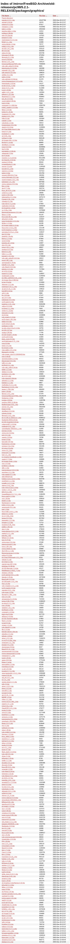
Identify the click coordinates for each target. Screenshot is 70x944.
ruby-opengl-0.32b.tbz (9, 378)
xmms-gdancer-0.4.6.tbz (10, 798)
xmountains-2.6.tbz (8, 846)
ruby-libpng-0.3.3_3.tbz (9, 776)
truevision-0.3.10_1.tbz (9, 857)
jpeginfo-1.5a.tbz (7, 236)
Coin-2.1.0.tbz (6, 852)
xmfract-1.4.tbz (7, 138)
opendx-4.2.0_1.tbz (8, 20)
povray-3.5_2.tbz (7, 407)
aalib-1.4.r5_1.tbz (8, 92)
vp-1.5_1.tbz (6, 680)
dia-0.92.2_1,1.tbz (8, 551)
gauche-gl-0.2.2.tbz (8, 804)
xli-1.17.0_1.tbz (7, 911)
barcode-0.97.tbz (7, 442)
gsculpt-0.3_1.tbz (7, 169)
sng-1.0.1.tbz (6, 597)
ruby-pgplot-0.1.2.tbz (9, 474)
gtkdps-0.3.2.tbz (7, 372)
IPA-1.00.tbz (6, 841)
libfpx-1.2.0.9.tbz (7, 887)
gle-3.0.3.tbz (6, 234)
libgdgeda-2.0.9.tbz (8, 826)
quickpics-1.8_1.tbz (8, 374)
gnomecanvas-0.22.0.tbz (10, 651)
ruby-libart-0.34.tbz (8, 771)
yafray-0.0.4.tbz (7, 306)
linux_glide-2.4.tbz (8, 736)
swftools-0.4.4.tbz (8, 728)
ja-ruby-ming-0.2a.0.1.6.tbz (11, 328)
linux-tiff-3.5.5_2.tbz (8, 767)
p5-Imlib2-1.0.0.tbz (8, 806)
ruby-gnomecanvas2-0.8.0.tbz (12, 837)
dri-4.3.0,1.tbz (6, 376)
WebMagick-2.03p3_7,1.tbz (11, 570)
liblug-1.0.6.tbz (7, 110)
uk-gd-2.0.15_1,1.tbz (9, 289)
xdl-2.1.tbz (5, 293)
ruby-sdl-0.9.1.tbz (8, 754)
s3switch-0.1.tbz (7, 201)
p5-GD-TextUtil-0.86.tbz (10, 618)
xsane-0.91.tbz (7, 675)
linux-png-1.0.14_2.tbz (9, 228)
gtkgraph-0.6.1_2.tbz (9, 791)
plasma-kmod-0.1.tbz (9, 544)
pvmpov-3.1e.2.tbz (8, 446)
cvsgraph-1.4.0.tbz (8, 612)
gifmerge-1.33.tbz (8, 758)
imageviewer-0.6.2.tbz (9, 125)
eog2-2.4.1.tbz (6, 345)
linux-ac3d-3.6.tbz (8, 833)
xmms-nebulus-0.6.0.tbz (10, 184)
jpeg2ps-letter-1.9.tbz (9, 31)
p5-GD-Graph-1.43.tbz (9, 335)
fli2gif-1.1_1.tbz (7, 42)
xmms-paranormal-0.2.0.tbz (11, 653)
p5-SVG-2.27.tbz (7, 778)
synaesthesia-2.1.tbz (9, 164)
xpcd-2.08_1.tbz (7, 260)
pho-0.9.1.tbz (6, 245)
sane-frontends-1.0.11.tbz (10, 221)
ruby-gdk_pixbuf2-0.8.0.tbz (11, 258)
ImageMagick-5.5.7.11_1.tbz (11, 494)
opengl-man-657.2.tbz (9, 564)
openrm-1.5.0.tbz (7, 171)
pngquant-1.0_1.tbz (8, 642)
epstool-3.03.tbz (7, 162)
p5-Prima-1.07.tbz (8, 891)
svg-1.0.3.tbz (6, 463)
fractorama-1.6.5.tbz (8, 444)
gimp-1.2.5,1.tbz (7, 638)
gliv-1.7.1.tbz (6, 850)
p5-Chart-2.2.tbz (7, 562)
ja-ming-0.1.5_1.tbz (8, 603)
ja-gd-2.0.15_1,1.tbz (8, 85)
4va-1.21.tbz (6, 583)
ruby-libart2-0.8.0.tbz (9, 267)
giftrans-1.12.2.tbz (8, 94)
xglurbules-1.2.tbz (8, 789)
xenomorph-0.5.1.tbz (9, 507)
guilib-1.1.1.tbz (7, 760)
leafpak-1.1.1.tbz (7, 383)
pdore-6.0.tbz (6, 53)
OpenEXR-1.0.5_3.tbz (9, 708)
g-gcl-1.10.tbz (6, 90)
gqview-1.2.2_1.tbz (8, 865)
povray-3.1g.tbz (7, 166)
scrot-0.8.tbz (6, 241)
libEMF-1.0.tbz (7, 697)
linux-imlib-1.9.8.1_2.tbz (10, 511)
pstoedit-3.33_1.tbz (8, 70)
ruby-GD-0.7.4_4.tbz (9, 203)
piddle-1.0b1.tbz (7, 527)
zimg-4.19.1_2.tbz (8, 247)
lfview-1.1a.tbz (6, 662)
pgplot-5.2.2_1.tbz (8, 533)
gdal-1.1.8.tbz (6, 29)
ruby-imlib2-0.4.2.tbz (9, 732)
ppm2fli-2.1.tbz (7, 690)
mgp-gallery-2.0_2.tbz (9, 350)
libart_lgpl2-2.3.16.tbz (9, 752)
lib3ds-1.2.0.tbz (7, 223)
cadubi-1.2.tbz (6, 120)
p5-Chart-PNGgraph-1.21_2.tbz (12, 557)
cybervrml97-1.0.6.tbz (9, 424)
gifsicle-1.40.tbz (7, 636)
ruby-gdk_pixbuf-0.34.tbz (10, 66)
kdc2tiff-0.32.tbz (7, 291)
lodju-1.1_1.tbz (7, 254)
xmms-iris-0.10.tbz (8, 433)
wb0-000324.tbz (7, 476)
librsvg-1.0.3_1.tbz (8, 393)
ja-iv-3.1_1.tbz (6, 747)
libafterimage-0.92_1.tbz (10, 404)
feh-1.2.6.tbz (6, 854)
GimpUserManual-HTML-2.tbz (12, 396)
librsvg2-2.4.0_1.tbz (8, 415)
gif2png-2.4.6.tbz (7, 616)
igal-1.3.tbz (5, 509)
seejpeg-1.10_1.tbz (8, 607)
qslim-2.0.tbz (6, 77)
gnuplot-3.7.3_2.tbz (8, 671)
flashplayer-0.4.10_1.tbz (10, 387)
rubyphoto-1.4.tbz (8, 123)
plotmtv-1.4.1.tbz (7, 269)
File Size (42, 15)
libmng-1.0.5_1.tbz (8, 61)
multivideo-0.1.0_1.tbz (9, 385)
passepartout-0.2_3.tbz (9, 719)
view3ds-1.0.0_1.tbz (8, 780)
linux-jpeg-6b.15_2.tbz (9, 217)
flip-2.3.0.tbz (6, 629)
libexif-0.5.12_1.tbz (8, 649)
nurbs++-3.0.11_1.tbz (9, 490)
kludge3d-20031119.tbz (10, 420)
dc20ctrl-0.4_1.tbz (8, 365)
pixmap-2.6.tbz (7, 431)
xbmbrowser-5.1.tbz (8, 920)
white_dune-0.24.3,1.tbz (10, 874)
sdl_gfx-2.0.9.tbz (7, 99)
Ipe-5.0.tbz (5, 149)
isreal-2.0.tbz (6, 439)
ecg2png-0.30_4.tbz (8, 525)
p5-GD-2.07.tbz (7, 330)
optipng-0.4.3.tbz (7, 24)
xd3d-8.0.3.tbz (6, 793)
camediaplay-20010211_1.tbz (12, 428)
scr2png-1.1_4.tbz (8, 308)
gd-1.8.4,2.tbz (6, 297)
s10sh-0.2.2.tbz (7, 193)
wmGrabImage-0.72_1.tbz (10, 341)
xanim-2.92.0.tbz (7, 195)
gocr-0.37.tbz (6, 540)
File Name (5, 15)
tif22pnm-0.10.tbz (8, 863)
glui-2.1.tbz (5, 529)
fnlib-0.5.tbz (6, 118)
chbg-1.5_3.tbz (7, 699)
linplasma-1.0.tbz (7, 398)
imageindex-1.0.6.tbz (9, 839)
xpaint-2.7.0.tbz (7, 459)
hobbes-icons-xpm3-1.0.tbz (11, 479)
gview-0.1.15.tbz (7, 112)
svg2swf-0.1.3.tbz (8, 896)
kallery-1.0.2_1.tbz (8, 931)
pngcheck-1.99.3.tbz (8, 721)
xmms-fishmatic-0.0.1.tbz (10, 177)
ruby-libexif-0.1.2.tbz (8, 627)
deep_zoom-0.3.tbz (8, 339)
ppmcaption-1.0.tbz (8, 664)
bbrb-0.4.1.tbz (6, 252)
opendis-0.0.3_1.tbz (8, 590)
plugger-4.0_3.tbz (8, 645)
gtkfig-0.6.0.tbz (7, 321)
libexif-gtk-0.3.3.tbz (8, 579)
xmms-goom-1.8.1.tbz (9, 898)
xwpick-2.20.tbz (7, 437)
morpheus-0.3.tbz (8, 666)
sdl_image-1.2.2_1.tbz (9, 822)
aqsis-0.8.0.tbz (7, 660)
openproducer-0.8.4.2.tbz (10, 470)
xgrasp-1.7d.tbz (7, 867)
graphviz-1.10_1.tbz (8, 304)
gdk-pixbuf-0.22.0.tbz (9, 72)
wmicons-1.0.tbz (7, 717)
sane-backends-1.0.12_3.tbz (11, 673)
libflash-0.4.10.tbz (8, 538)
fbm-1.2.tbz (5, 186)
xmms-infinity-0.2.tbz (9, 549)
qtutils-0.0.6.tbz (7, 745)
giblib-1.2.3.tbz (7, 369)
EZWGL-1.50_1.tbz (8, 909)
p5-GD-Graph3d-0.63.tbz (10, 422)
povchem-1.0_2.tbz (8, 472)
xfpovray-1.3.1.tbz (8, 284)
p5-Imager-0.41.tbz (8, 913)
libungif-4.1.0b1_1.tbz (9, 594)
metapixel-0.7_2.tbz (8, 656)
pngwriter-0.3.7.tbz (8, 907)
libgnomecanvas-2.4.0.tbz (10, 553)
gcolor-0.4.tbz (6, 710)
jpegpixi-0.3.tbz (7, 37)
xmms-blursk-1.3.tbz (8, 44)
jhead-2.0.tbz (6, 409)
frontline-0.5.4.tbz (8, 924)
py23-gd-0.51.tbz (7, 902)
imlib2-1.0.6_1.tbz (8, 46)
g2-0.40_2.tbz (6, 136)
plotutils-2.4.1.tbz (7, 634)
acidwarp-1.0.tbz (7, 326)
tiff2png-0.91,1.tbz (8, 802)
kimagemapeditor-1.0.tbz (10, 933)
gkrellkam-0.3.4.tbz (8, 411)
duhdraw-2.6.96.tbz (8, 566)
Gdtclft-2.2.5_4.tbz (8, 265)
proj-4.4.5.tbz (6, 817)
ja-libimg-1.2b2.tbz (8, 466)
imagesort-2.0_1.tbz (8, 114)
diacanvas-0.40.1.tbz (9, 876)
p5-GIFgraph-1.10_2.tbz (10, 581)
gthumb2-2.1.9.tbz (8, 885)
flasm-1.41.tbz (6, 621)
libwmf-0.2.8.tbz (7, 848)
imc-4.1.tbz (5, 725)
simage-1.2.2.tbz (7, 522)
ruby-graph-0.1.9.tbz (8, 317)
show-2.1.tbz (6, 756)
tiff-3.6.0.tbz (6, 51)
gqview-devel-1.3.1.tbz (9, 682)
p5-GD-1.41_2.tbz (8, 48)
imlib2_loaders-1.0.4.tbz (10, 107)
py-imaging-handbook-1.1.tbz (11, 457)
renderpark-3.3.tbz (8, 276)
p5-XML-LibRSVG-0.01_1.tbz (12, 278)
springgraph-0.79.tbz (9, 262)
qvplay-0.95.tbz (7, 332)
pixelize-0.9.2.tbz (7, 249)
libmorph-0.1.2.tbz (8, 57)
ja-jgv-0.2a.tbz (6, 282)
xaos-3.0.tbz (6, 889)
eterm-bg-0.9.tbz (7, 614)
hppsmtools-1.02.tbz (8, 83)
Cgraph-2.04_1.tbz (8, 199)
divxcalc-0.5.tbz (7, 765)
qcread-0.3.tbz (6, 693)
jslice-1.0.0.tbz (6, 743)
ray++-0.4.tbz (6, 808)
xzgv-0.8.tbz (6, 343)
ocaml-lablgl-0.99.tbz (9, 101)
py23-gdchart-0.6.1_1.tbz (10, 575)
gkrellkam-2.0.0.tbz (8, 145)
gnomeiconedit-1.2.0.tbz (10, 359)
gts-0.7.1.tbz (6, 188)
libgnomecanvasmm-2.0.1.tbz (12, 212)
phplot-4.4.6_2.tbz (8, 116)
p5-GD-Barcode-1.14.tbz (10, 568)
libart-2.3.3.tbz (6, 915)
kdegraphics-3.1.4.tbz (9, 197)
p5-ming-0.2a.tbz (7, 448)
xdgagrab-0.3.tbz (7, 153)
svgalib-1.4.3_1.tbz (8, 483)
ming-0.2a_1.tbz (7, 706)
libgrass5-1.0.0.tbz (8, 352)
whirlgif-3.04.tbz (7, 22)
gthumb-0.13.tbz (7, 219)
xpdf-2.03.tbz (6, 872)
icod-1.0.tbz (6, 103)
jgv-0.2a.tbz (6, 155)
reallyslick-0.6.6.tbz (8, 206)
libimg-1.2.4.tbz (7, 238)
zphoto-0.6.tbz (6, 413)
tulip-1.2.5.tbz (6, 861)
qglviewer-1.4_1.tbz (8, 182)
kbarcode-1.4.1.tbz (8, 937)
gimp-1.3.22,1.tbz (8, 686)
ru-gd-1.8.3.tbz (7, 669)
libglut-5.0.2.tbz (7, 870)
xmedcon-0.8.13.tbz (8, 813)
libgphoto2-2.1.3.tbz (8, 96)
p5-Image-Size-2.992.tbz (10, 280)
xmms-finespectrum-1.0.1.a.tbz (12, 81)
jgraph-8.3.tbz (6, 878)
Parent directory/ (7, 18)
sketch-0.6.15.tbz (7, 127)
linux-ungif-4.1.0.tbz (8, 496)
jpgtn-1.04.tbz (6, 391)
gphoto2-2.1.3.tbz (8, 380)
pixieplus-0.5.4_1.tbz (9, 935)
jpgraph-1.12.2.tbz (8, 256)
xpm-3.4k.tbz (6, 356)
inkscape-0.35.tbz (8, 55)
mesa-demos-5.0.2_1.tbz (10, 531)
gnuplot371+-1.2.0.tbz (9, 782)
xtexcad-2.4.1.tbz (7, 313)
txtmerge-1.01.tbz (8, 774)
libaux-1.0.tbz (6, 214)
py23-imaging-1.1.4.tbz (9, 230)
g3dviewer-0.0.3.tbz (8, 300)
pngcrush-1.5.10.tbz (8, 452)
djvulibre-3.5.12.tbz (8, 763)
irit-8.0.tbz (5, 315)
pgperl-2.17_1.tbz (8, 704)
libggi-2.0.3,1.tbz (7, 723)
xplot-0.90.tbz (6, 811)
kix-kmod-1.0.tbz (7, 348)
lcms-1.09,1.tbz (7, 546)
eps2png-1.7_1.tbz (8, 739)
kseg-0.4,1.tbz (6, 131)
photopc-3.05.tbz (7, 573)
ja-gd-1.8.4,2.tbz (7, 918)
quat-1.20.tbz (6, 881)
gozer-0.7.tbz (6, 749)
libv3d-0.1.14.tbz (7, 142)
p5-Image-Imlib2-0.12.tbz (10, 225)
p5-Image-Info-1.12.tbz (9, 140)
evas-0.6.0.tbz (6, 147)
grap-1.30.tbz (6, 730)
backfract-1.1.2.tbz (8, 714)
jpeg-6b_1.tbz (6, 535)
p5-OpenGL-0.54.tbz (9, 160)
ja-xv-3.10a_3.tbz (7, 516)
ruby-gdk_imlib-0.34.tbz (10, 367)
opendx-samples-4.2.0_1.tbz (11, 894)
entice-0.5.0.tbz (7, 555)
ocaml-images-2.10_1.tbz (10, 179)
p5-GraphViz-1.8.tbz (8, 208)
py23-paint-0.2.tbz (8, 302)
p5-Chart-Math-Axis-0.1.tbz (11, 129)
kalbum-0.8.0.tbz (7, 926)
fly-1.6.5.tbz (6, 295)
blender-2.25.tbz (7, 577)
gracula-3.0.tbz (7, 830)
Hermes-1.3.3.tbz (7, 734)
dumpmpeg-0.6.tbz (8, 647)
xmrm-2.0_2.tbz (7, 450)
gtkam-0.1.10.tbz (7, 514)
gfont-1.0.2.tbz (6, 688)
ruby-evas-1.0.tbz (8, 592)
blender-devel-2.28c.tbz (10, 632)
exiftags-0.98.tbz (7, 33)
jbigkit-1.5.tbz (6, 500)
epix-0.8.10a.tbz (7, 35)
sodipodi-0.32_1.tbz (8, 426)
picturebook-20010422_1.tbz (11, 800)
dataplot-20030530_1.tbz (10, 824)
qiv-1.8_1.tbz (6, 828)
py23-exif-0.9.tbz (7, 337)
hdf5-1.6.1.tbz (6, 363)
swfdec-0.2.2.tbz (7, 75)
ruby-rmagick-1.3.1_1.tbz (10, 586)
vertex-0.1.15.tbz (7, 310)
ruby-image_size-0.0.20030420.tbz (13, 354)
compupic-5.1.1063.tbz (9, 105)
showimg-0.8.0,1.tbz (8, 940)
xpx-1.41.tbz (6, 835)
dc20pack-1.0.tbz (7, 610)
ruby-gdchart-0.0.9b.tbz (9, 79)
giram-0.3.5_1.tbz (8, 88)
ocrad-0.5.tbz (6, 623)
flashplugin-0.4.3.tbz (8, 503)
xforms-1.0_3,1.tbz (8, 795)
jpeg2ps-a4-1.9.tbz (8, 243)
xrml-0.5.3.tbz (6, 712)
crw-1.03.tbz (6, 605)
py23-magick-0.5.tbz (8, 588)
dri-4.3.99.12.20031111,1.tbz (11, 417)
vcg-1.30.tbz (6, 498)
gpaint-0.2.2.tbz (7, 273)
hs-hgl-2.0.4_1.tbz (8, 787)
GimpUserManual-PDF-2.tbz (11, 64)
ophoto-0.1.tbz (6, 559)
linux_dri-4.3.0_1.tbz (8, 190)
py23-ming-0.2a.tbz (8, 324)
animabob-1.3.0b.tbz (9, 151)
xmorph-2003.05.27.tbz (9, 175)
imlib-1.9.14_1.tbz (8, 505)
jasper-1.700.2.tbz (8, 389)
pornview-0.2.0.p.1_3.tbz (10, 232)
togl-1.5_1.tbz (6, 455)
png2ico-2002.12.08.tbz (10, 402)
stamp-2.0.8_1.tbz (8, 485)
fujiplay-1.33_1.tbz (8, 859)
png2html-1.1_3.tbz (8, 481)
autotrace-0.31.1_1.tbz (9, 286)
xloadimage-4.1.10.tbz (9, 905)
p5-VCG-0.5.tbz (7, 271)
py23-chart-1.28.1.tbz (9, 319)
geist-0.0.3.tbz (6, 784)
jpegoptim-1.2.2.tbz (8, 520)
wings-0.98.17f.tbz (8, 601)
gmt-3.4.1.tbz (6, 435)
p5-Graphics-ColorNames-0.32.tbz (13, 883)
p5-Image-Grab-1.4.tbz (9, 461)
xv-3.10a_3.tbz (7, 210)
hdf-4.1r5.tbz (6, 922)
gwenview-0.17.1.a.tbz (9, 929)
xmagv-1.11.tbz (7, 625)
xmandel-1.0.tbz (7, 769)
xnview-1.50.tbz (7, 400)
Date (54, 15)
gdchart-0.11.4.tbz (8, 741)
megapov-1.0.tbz (7, 27)
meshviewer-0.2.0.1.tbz (9, 40)
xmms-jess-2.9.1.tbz (8, 542)
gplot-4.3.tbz (6, 173)
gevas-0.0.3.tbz (7, 518)
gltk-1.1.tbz (5, 468)
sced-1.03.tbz (6, 658)
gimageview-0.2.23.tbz (9, 599)
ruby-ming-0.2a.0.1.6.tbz (10, 487)
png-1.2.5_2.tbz (7, 843)
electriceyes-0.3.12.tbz (9, 68)
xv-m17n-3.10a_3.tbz (9, 640)
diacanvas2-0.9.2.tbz (9, 361)
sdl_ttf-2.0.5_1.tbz (8, 677)
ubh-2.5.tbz (5, 684)
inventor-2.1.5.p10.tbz (9, 158)
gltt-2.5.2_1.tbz (7, 492)
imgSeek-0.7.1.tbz (8, 134)
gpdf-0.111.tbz (6, 900)
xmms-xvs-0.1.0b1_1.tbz (10, 701)
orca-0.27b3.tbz (7, 59)
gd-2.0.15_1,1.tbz (8, 695)
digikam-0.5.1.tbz (7, 942)
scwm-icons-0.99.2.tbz (9, 815)
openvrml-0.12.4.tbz (8, 819)
